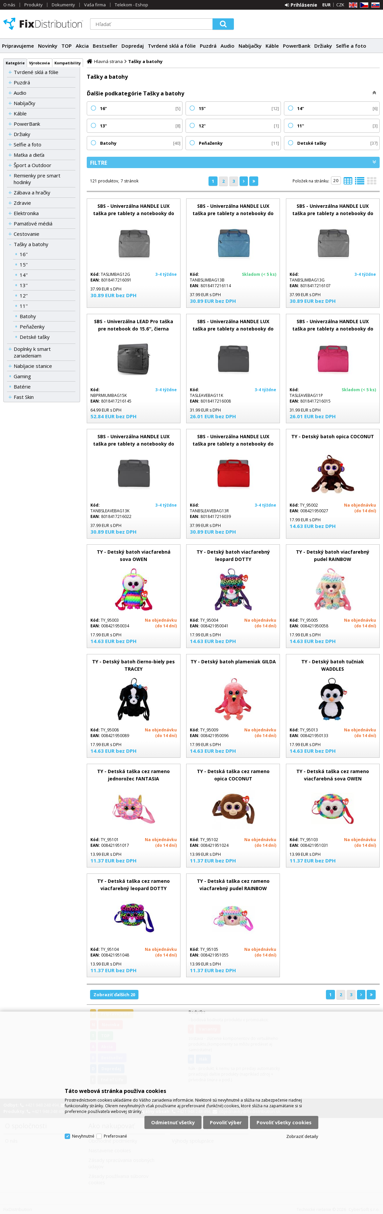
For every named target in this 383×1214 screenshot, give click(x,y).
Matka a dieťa (29, 154)
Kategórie (15, 62)
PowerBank (296, 45)
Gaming (22, 376)
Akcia (82, 45)
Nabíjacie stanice (33, 366)
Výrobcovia (39, 62)
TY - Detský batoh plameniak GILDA (233, 661)
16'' (24, 254)
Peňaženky (32, 326)
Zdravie (22, 202)
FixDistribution (43, 23)
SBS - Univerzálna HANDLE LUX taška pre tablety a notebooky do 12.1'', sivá (133, 213)
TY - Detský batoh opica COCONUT (332, 436)
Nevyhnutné (83, 1136)
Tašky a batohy (31, 244)
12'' (24, 295)
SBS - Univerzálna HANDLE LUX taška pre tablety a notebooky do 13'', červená (233, 443)
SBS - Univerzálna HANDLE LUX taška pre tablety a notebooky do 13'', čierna (133, 443)
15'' (24, 264)
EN (352, 5)
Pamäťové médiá (33, 223)
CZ (363, 5)
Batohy (28, 316)
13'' (24, 285)
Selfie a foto (351, 45)
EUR (326, 5)
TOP (66, 45)
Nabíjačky (250, 45)
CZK (340, 5)
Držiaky (323, 45)
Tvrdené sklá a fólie (172, 45)
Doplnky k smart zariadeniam (32, 352)
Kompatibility (67, 62)
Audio (228, 45)
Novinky (47, 45)
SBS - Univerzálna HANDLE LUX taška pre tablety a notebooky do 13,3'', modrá (233, 213)
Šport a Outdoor (32, 165)
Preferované (115, 1136)
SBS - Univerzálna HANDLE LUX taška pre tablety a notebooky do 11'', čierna (233, 328)
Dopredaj (132, 45)
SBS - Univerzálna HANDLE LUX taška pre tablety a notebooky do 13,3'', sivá (332, 213)
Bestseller (105, 45)
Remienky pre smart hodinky (37, 178)
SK (374, 5)
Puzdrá (208, 45)
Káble (272, 45)
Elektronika (26, 213)
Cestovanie (26, 233)
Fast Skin (24, 397)
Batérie (22, 386)
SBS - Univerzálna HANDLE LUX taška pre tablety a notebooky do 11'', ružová (332, 328)
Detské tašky (35, 337)
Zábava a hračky (32, 192)
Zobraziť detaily (302, 1136)
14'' (24, 274)
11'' (24, 305)
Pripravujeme (18, 45)
